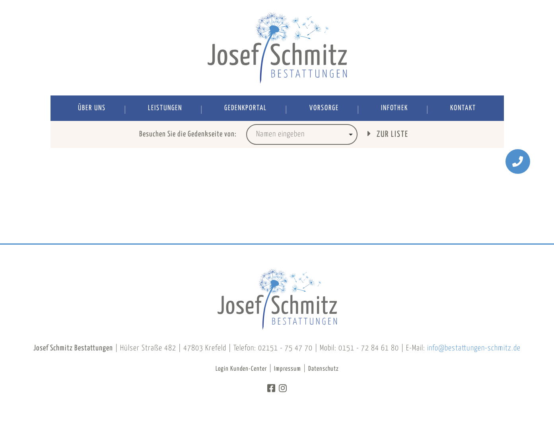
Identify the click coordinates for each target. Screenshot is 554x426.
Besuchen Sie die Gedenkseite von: (188, 134)
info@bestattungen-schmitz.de (474, 348)
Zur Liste (387, 133)
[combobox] (302, 134)
